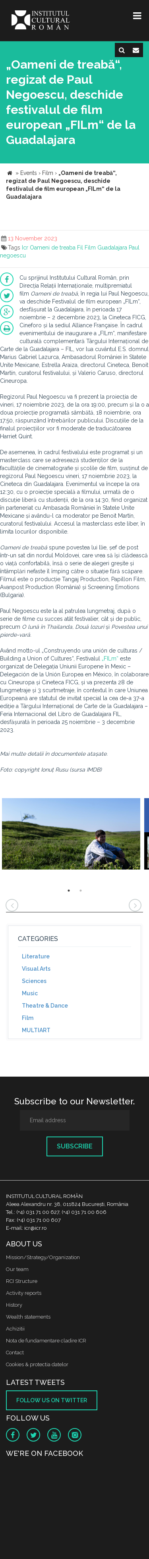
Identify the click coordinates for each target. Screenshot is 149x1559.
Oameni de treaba (52, 247)
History (14, 1305)
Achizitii (15, 1329)
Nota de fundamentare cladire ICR (46, 1341)
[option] (71, 835)
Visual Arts (36, 969)
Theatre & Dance (45, 1005)
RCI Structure (21, 1281)
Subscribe (75, 1146)
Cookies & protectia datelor (37, 1364)
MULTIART (36, 1030)
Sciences (34, 981)
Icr (25, 247)
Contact (15, 1352)
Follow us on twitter (51, 1400)
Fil (80, 247)
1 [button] (69, 891)
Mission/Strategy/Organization (43, 1257)
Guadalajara (112, 247)
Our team (17, 1269)
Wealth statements (28, 1317)
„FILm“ (110, 658)
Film (90, 247)
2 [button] (81, 891)
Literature (36, 956)
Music (30, 993)
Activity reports (23, 1293)
